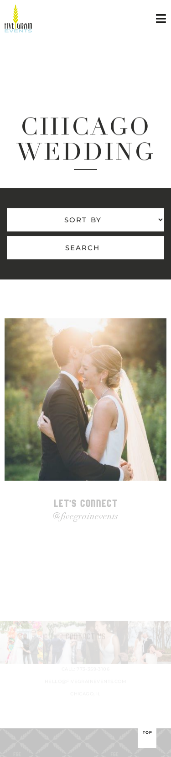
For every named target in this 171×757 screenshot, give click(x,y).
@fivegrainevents (85, 519)
